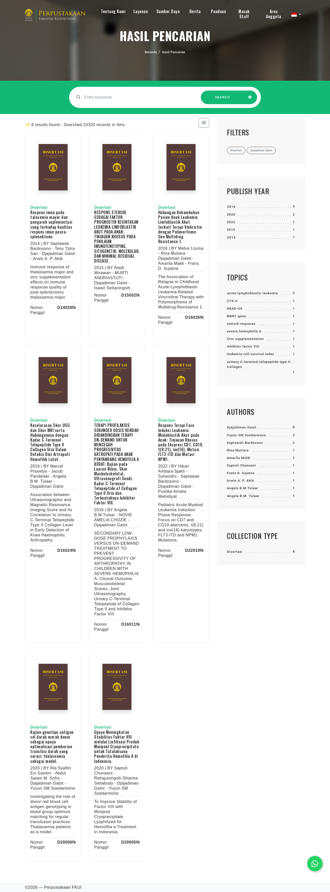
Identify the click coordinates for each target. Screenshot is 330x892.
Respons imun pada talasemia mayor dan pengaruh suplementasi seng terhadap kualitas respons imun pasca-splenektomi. (51, 224)
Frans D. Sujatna (241, 473)
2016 (231, 207)
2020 (231, 214)
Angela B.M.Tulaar (242, 488)
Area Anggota (273, 13)
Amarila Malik (238, 458)
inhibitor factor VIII (243, 346)
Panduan (218, 11)
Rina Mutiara (238, 450)
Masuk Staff (244, 13)
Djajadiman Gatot (241, 427)
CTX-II (232, 301)
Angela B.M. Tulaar (243, 496)
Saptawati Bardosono (245, 443)
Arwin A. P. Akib (240, 480)
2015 (231, 230)
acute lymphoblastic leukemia (252, 293)
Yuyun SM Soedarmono (246, 435)
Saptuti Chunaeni (241, 465)
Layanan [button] (140, 11)
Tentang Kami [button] (113, 11)
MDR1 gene (236, 316)
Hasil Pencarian (173, 52)
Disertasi (234, 552)
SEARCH (222, 99)
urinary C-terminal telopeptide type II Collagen (259, 364)
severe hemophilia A (244, 331)
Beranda (151, 52)
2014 (231, 237)
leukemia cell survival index (250, 354)
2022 (231, 222)
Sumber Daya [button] (168, 11)
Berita (195, 11)
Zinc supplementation (245, 339)
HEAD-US (234, 308)
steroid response (241, 324)
